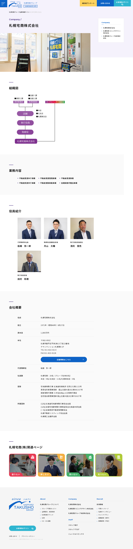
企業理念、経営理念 (48, 512)
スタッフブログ (73, 529)
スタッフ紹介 (73, 525)
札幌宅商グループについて (49, 504)
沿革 (43, 518)
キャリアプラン (103, 515)
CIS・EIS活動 (46, 521)
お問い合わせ (105, 3)
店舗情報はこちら (57, 359)
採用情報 (100, 504)
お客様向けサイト (122, 2)
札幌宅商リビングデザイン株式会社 (112, 32)
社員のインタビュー (105, 512)
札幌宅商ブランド (47, 515)
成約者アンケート (88, 3)
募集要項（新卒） (104, 518)
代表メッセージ (103, 509)
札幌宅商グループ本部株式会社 (112, 37)
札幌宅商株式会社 (109, 28)
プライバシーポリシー (28, 536)
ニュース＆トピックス (76, 534)
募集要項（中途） (104, 521)
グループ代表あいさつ (49, 509)
